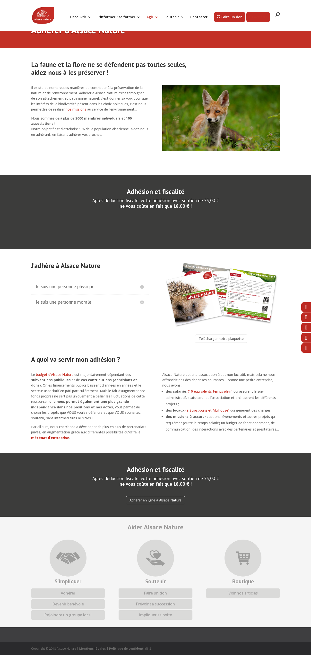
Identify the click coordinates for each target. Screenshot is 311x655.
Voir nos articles (243, 593)
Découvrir (78, 17)
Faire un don (231, 17)
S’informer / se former (116, 17)
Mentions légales (92, 648)
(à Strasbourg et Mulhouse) (207, 410)
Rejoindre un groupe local (68, 615)
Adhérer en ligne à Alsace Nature (155, 500)
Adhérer (260, 17)
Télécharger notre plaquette (221, 338)
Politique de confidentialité (130, 648)
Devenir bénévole (68, 604)
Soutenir (171, 17)
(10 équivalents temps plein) (210, 391)
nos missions (76, 109)
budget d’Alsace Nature (54, 374)
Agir (150, 17)
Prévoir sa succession (155, 604)
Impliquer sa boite (155, 615)
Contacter (198, 17)
